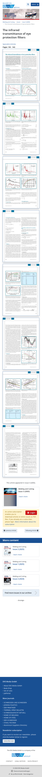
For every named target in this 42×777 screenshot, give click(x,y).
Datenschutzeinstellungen (22, 771)
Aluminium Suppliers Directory (15, 725)
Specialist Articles (9, 44)
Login (31, 512)
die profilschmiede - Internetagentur (22, 774)
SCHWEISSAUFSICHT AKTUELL (15, 713)
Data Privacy (33, 761)
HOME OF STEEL (10, 718)
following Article (32, 530)
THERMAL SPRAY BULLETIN (14, 710)
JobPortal (7, 693)
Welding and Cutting (9, 22)
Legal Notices (20, 761)
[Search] (28, 4)
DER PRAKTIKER (9, 708)
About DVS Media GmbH (13, 686)
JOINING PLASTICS (10, 705)
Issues (18, 22)
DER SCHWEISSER (10, 720)
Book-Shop (8, 688)
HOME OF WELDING (11, 715)
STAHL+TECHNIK (10, 723)
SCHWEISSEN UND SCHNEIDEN (15, 702)
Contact (9, 761)
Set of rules (8, 691)
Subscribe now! (9, 741)
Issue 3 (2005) (26, 22)
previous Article (10, 530)
